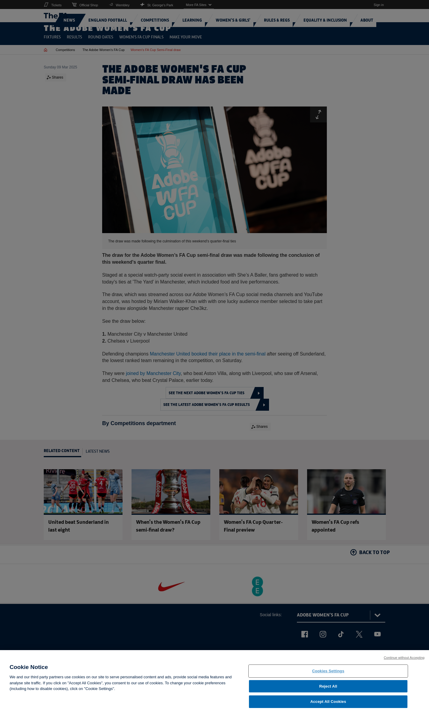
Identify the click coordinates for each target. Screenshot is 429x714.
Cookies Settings (328, 675)
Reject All (328, 690)
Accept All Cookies (328, 705)
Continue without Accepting (404, 661)
